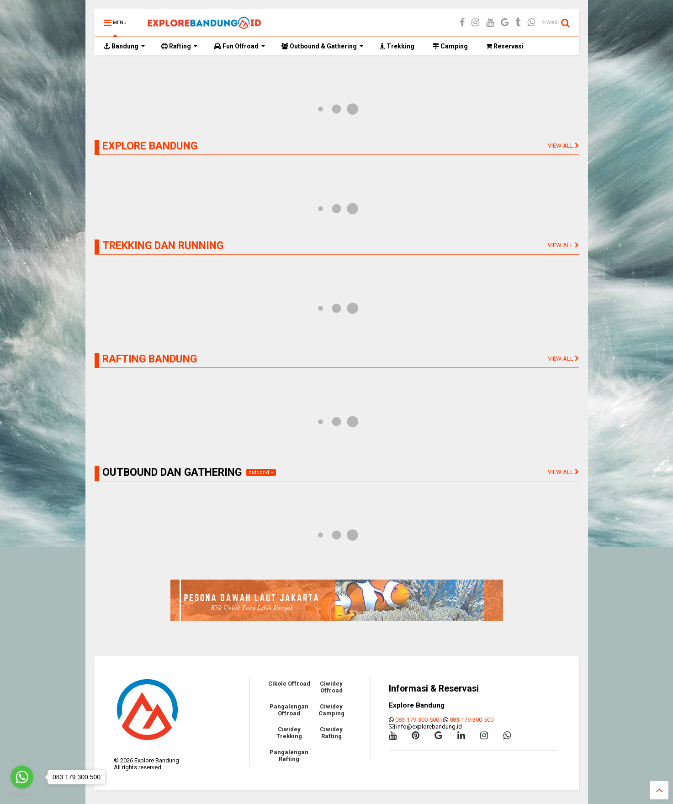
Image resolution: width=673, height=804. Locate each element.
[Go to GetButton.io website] (22, 795)
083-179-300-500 (417, 719)
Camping (450, 46)
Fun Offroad (239, 46)
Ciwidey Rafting (331, 733)
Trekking (397, 46)
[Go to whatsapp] (22, 777)
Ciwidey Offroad (331, 687)
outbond (261, 472)
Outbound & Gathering (322, 46)
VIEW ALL (563, 145)
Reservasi (505, 46)
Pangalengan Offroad (289, 710)
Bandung (124, 46)
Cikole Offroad (289, 683)
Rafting (179, 46)
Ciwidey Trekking (289, 733)
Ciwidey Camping (331, 710)
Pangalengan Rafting (289, 755)
